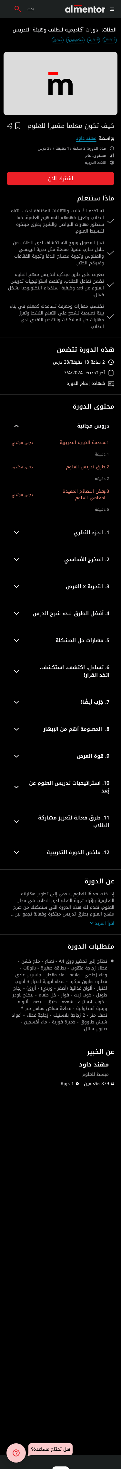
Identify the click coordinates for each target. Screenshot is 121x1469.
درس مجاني (22, 442)
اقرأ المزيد (102, 923)
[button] (60, 426)
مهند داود (86, 138)
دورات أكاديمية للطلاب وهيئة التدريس (55, 30)
